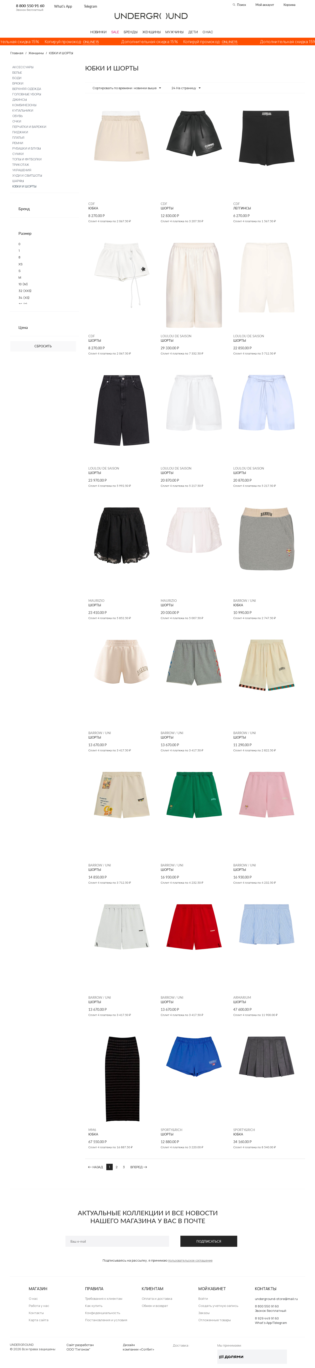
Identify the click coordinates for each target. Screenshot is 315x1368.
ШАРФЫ (18, 181)
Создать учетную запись (218, 1305)
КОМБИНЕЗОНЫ (24, 105)
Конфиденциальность (102, 1313)
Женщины (36, 53)
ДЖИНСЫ (19, 99)
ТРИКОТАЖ (20, 164)
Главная (16, 53)
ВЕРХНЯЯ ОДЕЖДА (26, 88)
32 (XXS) (25, 290)
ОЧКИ (16, 121)
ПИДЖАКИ (20, 132)
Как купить (93, 1305)
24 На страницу (186, 88)
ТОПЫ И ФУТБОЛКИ (27, 159)
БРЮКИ (17, 83)
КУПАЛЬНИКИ (22, 110)
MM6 (92, 1130)
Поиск (241, 5)
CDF (91, 204)
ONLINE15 (98, 41)
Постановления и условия (106, 1320)
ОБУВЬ (17, 116)
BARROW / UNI (244, 601)
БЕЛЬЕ (17, 72)
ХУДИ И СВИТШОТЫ (27, 175)
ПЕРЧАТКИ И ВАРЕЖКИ (29, 126)
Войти (203, 1298)
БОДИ (16, 78)
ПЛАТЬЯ (18, 137)
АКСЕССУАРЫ (22, 67)
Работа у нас (39, 1305)
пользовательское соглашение (190, 1260)
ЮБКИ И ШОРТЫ (24, 186)
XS (20, 264)
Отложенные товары (214, 1320)
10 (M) (23, 284)
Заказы (204, 1313)
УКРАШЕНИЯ (21, 170)
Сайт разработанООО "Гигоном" (80, 1347)
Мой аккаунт (264, 5)
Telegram (90, 6)
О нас (33, 1298)
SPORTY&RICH (171, 1130)
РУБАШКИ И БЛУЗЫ (26, 148)
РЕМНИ (17, 143)
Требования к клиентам (103, 1298)
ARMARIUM (242, 997)
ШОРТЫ (167, 208)
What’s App (63, 6)
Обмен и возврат (155, 1305)
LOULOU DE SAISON (176, 336)
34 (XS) (24, 297)
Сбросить (43, 346)
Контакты (36, 1313)
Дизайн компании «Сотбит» (138, 1347)
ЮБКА (93, 208)
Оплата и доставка (157, 1298)
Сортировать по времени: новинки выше (127, 88)
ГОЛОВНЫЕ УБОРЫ (26, 94)
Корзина (289, 5)
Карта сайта (38, 1320)
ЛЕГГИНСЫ (242, 208)
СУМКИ (18, 154)
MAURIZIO (96, 601)
